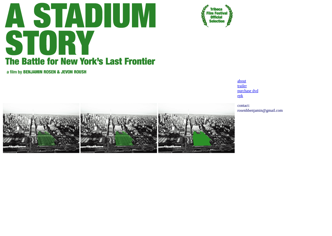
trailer (242, 86)
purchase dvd (247, 90)
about (241, 81)
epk (240, 95)
